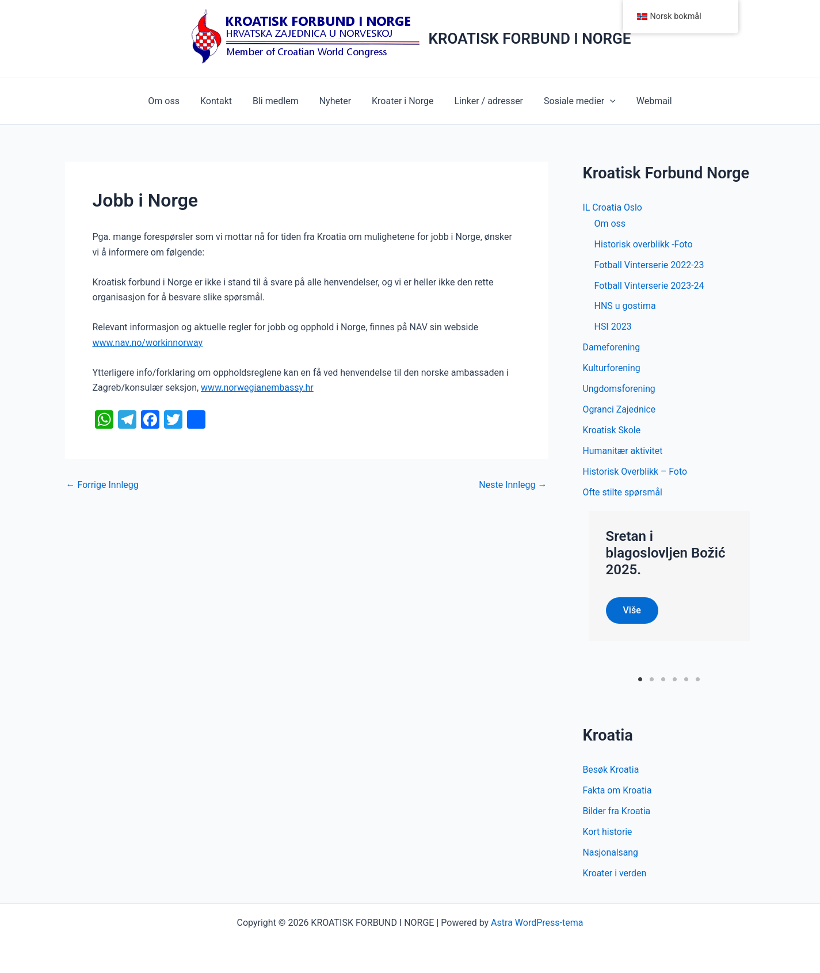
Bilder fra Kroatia (617, 811)
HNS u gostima (625, 306)
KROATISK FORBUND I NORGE (530, 38)
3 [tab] (663, 679)
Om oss (172, 101)
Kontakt (222, 101)
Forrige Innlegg (102, 485)
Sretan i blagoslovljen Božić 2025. (666, 553)
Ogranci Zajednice (620, 410)
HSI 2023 (613, 327)
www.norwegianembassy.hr (257, 387)
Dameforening (612, 347)
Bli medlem (279, 101)
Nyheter (336, 101)
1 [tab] (640, 679)
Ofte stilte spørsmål (623, 492)
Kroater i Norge (401, 101)
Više (632, 610)
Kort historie (608, 831)
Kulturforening (612, 368)
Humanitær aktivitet (623, 451)
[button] (604, 101)
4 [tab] (674, 679)
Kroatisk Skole (612, 430)
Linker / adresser (485, 101)
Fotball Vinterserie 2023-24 (649, 285)
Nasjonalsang (611, 852)
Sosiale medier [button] (574, 101)
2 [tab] (651, 679)
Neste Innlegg (513, 485)
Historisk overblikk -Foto (643, 244)
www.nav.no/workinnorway (148, 342)
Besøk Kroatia (611, 769)
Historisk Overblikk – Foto (635, 472)
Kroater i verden (615, 873)
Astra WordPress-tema (537, 922)
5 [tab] (686, 679)
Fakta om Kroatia (618, 790)
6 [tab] (697, 679)
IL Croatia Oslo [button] (613, 207)
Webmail (646, 101)
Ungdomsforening (620, 389)
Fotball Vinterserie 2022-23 (649, 265)
